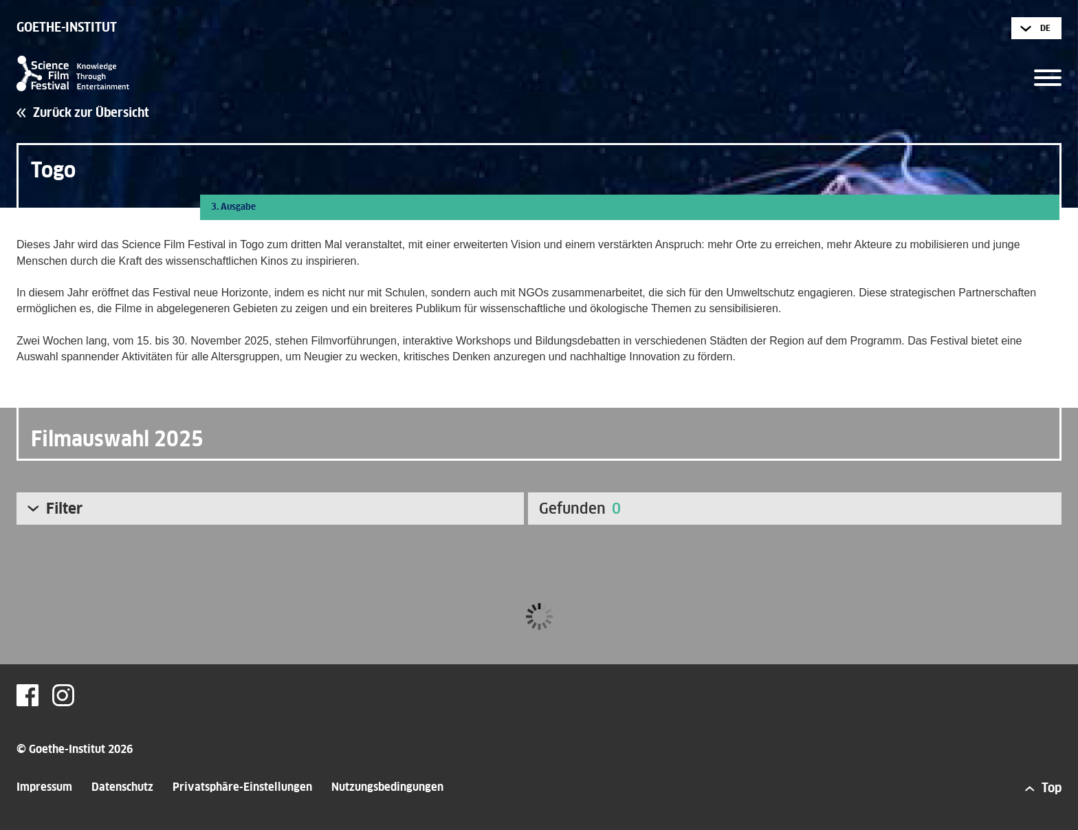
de (1045, 29)
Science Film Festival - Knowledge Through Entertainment (72, 73)
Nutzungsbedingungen (387, 787)
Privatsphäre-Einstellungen (242, 787)
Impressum (44, 787)
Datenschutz (122, 787)
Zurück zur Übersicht (91, 113)
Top (1052, 789)
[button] (1047, 73)
